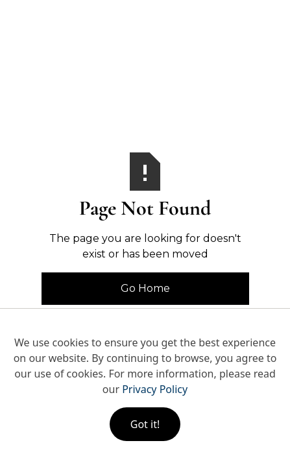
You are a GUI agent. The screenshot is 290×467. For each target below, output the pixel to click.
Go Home (145, 288)
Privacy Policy (154, 389)
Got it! (145, 424)
